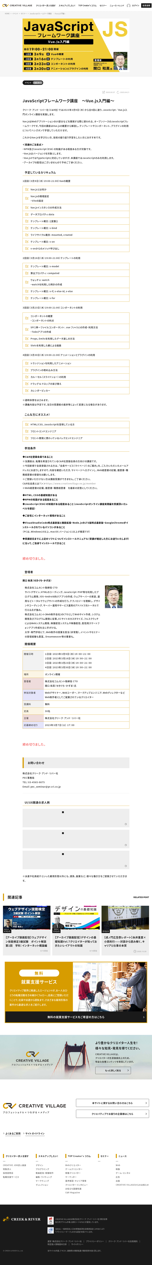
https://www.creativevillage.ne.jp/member (71, 483)
